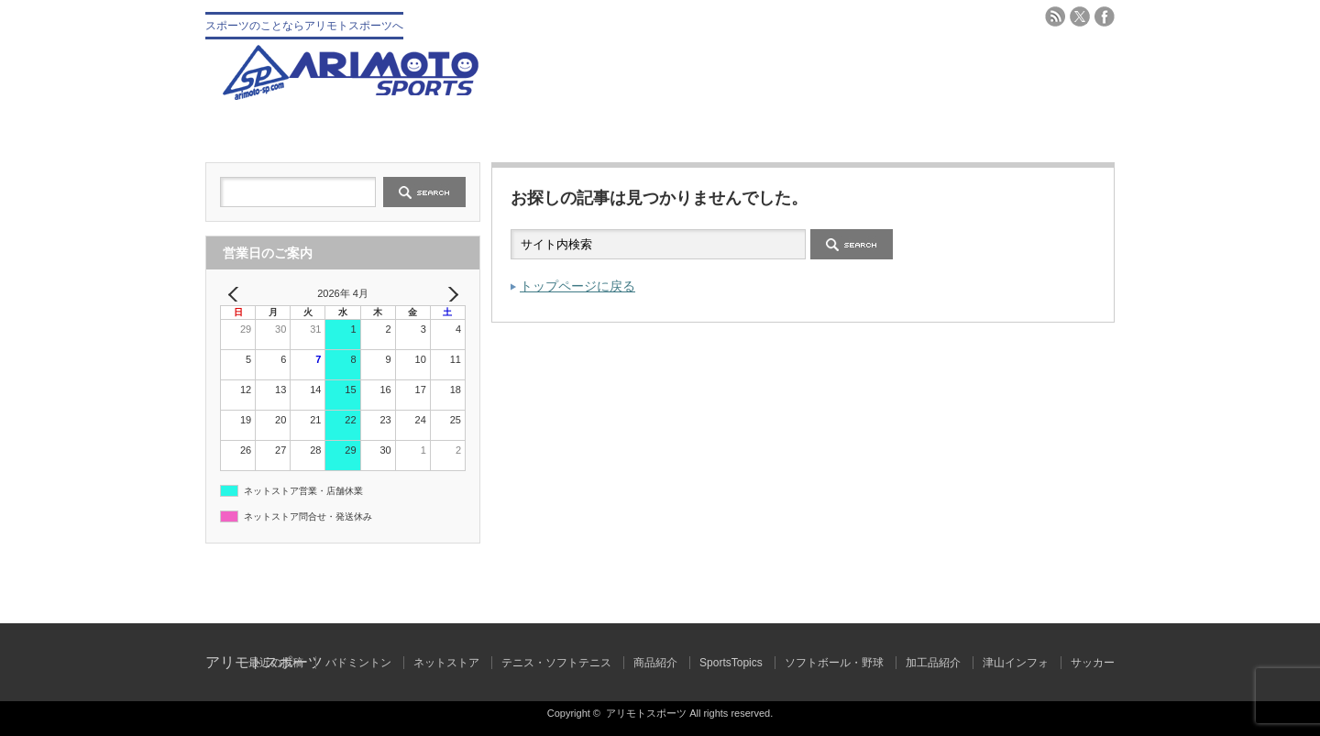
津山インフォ (1016, 662)
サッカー (1093, 662)
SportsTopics (731, 662)
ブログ (1039, 130)
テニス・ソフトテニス (736, 130)
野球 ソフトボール (584, 130)
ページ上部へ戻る (1304, 584)
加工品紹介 (933, 662)
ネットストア (446, 662)
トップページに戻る (577, 286)
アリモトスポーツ (646, 713)
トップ (281, 130)
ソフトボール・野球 (834, 662)
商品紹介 (655, 662)
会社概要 (432, 130)
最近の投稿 (275, 662)
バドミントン (887, 130)
